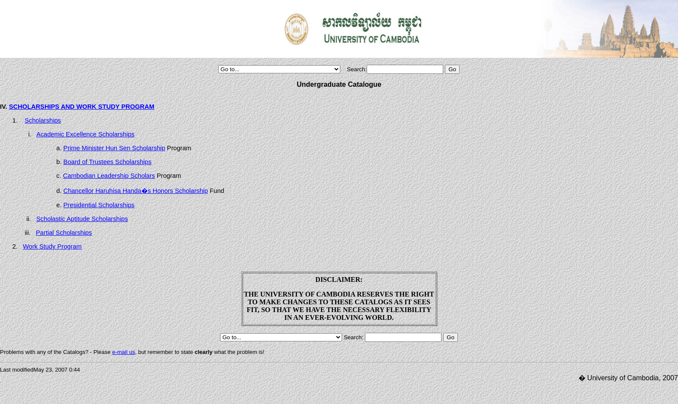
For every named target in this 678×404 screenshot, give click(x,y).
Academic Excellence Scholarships (85, 134)
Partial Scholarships (64, 232)
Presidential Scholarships (99, 205)
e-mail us (123, 352)
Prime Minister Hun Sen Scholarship (114, 148)
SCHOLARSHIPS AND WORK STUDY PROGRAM (81, 106)
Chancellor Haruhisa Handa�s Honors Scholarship (136, 190)
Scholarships (43, 120)
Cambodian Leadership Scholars (109, 175)
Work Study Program (52, 246)
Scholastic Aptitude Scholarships (82, 218)
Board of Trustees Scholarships (108, 161)
